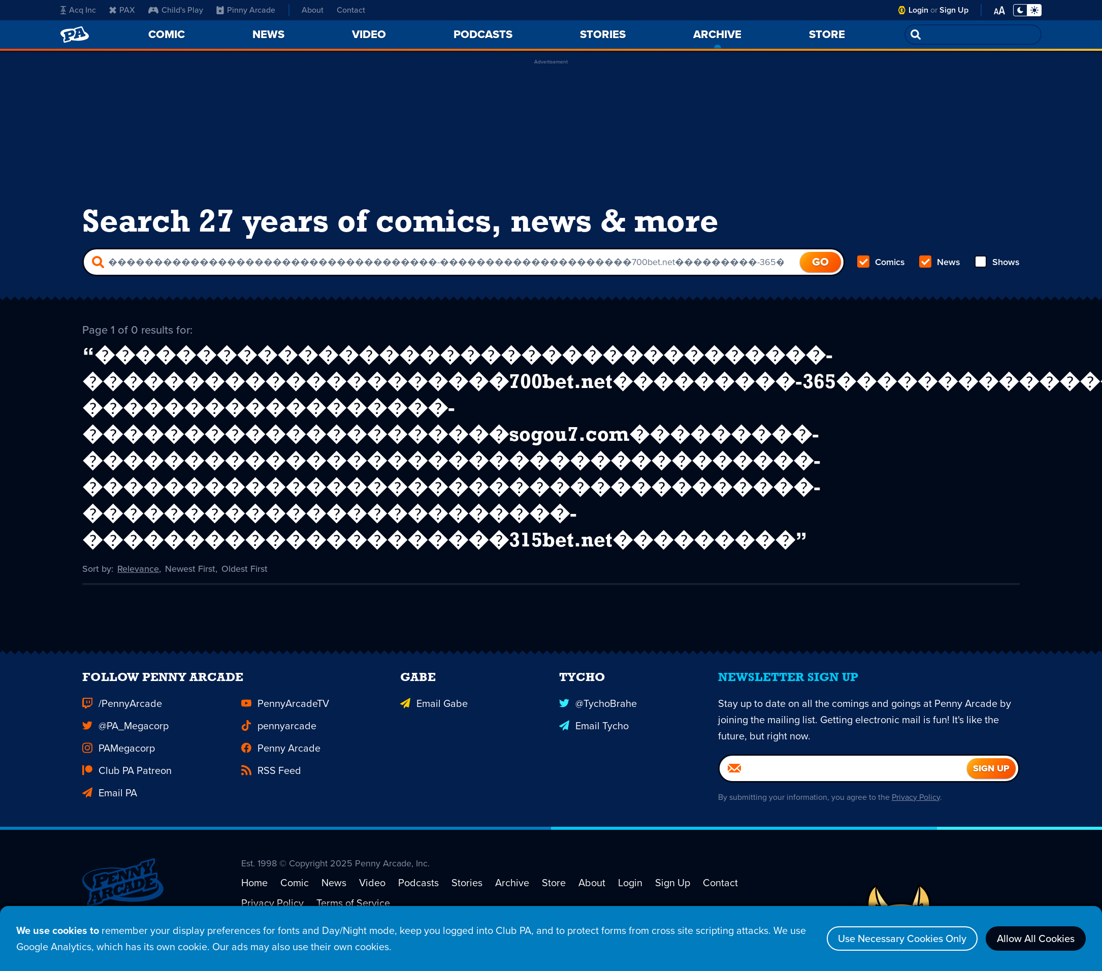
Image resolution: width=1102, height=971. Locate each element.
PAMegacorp (118, 760)
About (312, 10)
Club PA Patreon (127, 783)
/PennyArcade (122, 716)
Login (918, 10)
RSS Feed (271, 783)
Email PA (109, 805)
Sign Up (953, 10)
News (939, 262)
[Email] (843, 781)
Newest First (190, 569)
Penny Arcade (280, 760)
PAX (122, 10)
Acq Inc (78, 10)
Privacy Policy (916, 810)
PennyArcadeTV (285, 716)
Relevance (138, 569)
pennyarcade (278, 738)
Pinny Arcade (245, 10)
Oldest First (244, 569)
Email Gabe (434, 716)
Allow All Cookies (1036, 938)
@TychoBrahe (598, 716)
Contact (351, 10)
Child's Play (175, 10)
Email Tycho (594, 738)
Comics (881, 262)
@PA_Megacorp (125, 738)
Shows (997, 262)
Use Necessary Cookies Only (902, 938)
